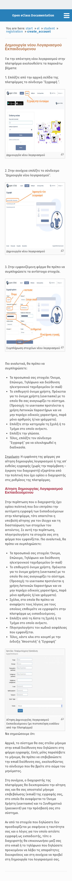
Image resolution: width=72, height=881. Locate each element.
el (38, 28)
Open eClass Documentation (33, 15)
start (29, 28)
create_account (39, 31)
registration (14, 31)
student (49, 28)
